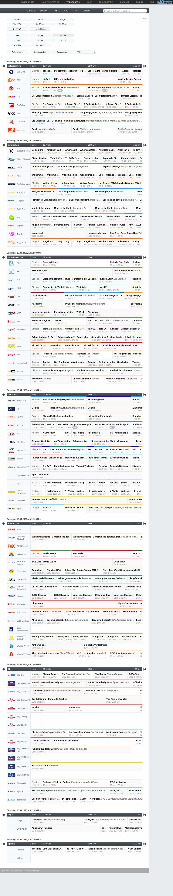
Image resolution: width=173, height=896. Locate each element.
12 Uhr (63, 36)
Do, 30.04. (17, 29)
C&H (151, 2)
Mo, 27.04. (17, 24)
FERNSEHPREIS (105, 2)
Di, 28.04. (40, 24)
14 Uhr (17, 41)
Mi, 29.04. (63, 24)
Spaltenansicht (40, 52)
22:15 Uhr (40, 45)
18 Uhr (63, 41)
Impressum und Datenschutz (12, 871)
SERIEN (86, 11)
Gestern (17, 19)
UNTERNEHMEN (27, 2)
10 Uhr (40, 36)
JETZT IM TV (31, 11)
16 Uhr (40, 41)
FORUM (138, 2)
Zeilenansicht (17, 52)
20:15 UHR (44, 11)
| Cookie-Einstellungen (32, 871)
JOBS (88, 2)
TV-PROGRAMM (72, 2)
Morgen (63, 19)
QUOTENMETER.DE (49, 2)
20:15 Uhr (17, 45)
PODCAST (123, 2)
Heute (40, 19)
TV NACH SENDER (61, 11)
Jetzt (17, 36)
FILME (76, 11)
